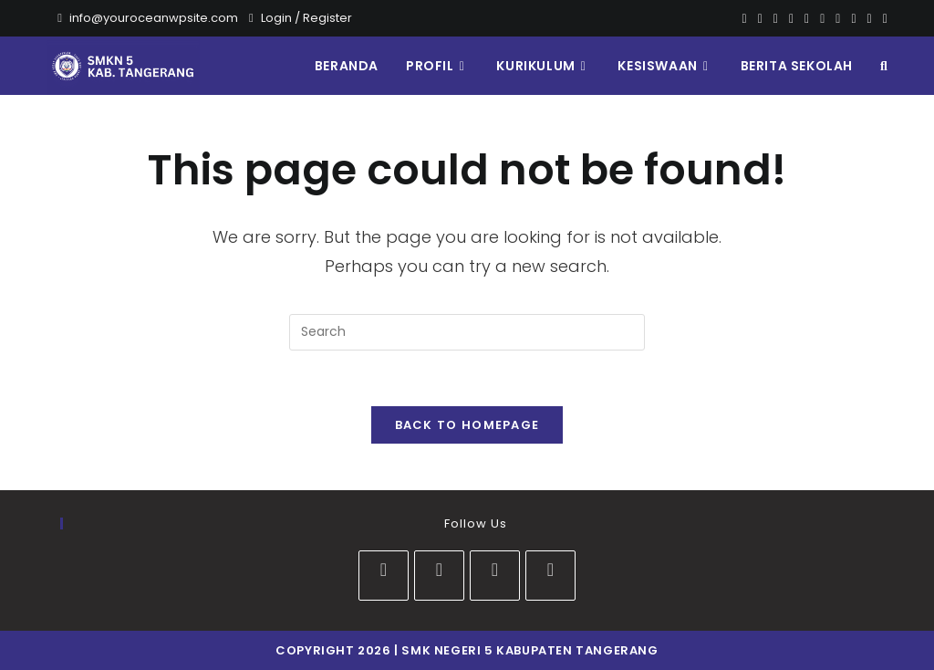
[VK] (807, 18)
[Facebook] (760, 18)
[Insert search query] (467, 332)
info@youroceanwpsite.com (153, 17)
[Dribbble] (791, 18)
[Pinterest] (776, 18)
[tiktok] (550, 575)
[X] (744, 18)
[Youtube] (838, 18)
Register (327, 17)
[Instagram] (822, 18)
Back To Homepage (467, 425)
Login (276, 17)
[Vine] (869, 18)
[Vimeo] (853, 18)
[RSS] (882, 18)
